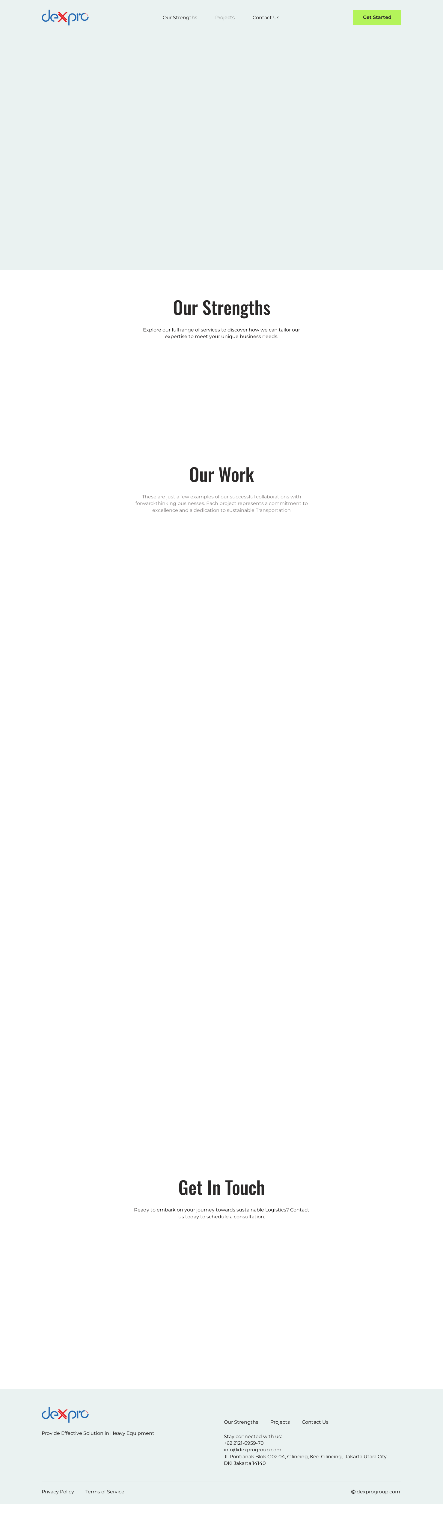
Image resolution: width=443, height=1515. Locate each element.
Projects (225, 17)
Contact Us (266, 17)
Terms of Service (104, 1492)
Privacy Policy (58, 1492)
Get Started (377, 17)
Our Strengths (180, 17)
